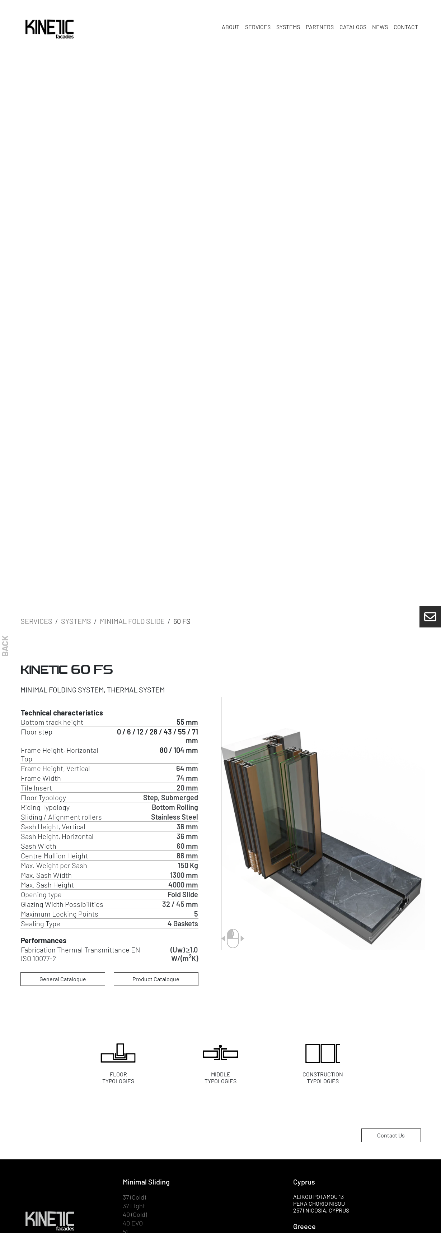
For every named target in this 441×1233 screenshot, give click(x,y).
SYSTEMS (288, 26)
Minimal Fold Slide (132, 621)
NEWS (380, 26)
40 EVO (133, 1223)
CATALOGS (352, 26)
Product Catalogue (155, 978)
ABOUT (230, 26)
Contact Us (391, 1135)
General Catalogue (62, 978)
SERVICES (258, 26)
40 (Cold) (135, 1214)
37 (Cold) (134, 1197)
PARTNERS (320, 26)
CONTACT (406, 26)
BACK (5, 646)
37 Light (134, 1206)
